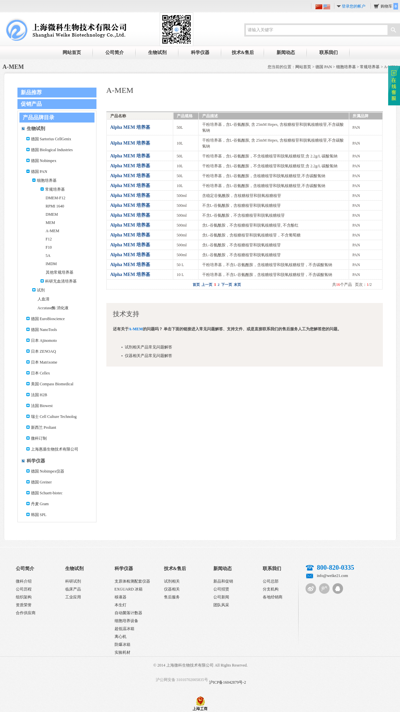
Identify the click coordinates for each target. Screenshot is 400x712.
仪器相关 (172, 589)
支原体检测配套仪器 (132, 581)
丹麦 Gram (40, 504)
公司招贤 (221, 589)
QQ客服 (338, 588)
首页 (196, 285)
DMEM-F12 (56, 198)
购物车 (389, 6)
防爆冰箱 (122, 644)
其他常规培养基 (59, 272)
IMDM (51, 263)
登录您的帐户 (353, 6)
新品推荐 (31, 92)
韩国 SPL (39, 514)
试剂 (41, 290)
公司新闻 (221, 597)
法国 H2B (39, 395)
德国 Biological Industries (52, 150)
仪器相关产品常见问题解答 (148, 355)
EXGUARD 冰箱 (129, 589)
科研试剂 (73, 581)
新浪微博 (311, 588)
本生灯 (120, 605)
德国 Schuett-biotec (47, 493)
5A (48, 255)
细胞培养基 (346, 67)
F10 (49, 247)
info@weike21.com (332, 575)
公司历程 (24, 589)
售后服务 (172, 597)
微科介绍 (24, 581)
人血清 (43, 299)
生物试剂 (157, 52)
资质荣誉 (24, 605)
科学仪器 (200, 52)
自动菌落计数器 (128, 613)
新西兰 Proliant (43, 427)
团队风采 (221, 605)
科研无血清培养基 (61, 281)
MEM (50, 222)
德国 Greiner (41, 482)
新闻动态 (286, 52)
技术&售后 (243, 52)
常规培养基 (370, 67)
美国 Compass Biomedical (52, 384)
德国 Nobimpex (44, 160)
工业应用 (73, 597)
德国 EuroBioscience (48, 318)
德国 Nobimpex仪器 (48, 471)
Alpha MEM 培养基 (130, 127)
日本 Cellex (40, 373)
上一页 (206, 285)
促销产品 (31, 104)
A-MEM (52, 231)
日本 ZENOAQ (43, 351)
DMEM (52, 214)
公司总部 (271, 581)
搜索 (393, 30)
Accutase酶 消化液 (53, 308)
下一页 (226, 285)
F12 (49, 239)
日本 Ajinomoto (44, 340)
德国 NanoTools (44, 329)
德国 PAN (323, 67)
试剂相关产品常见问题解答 (148, 347)
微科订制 (39, 438)
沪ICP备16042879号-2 (227, 682)
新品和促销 (223, 581)
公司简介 (114, 52)
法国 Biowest (42, 405)
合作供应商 (26, 613)
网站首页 (72, 52)
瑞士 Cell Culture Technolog (54, 416)
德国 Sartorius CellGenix (51, 139)
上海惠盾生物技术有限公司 (54, 449)
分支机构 (271, 589)
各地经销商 (272, 597)
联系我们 (328, 52)
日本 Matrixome (44, 362)
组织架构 (24, 597)
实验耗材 (122, 652)
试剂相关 (172, 581)
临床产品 (73, 589)
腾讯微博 (324, 588)
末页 (237, 285)
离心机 (120, 636)
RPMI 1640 (55, 206)
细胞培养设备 (126, 620)
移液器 (120, 597)
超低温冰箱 (124, 628)
